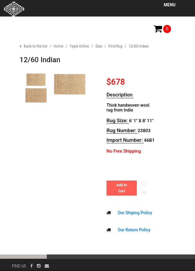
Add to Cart (121, 188)
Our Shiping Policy (134, 212)
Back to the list (33, 46)
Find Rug (115, 46)
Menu (170, 4)
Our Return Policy (133, 229)
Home (58, 46)
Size (98, 46)
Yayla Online (79, 46)
